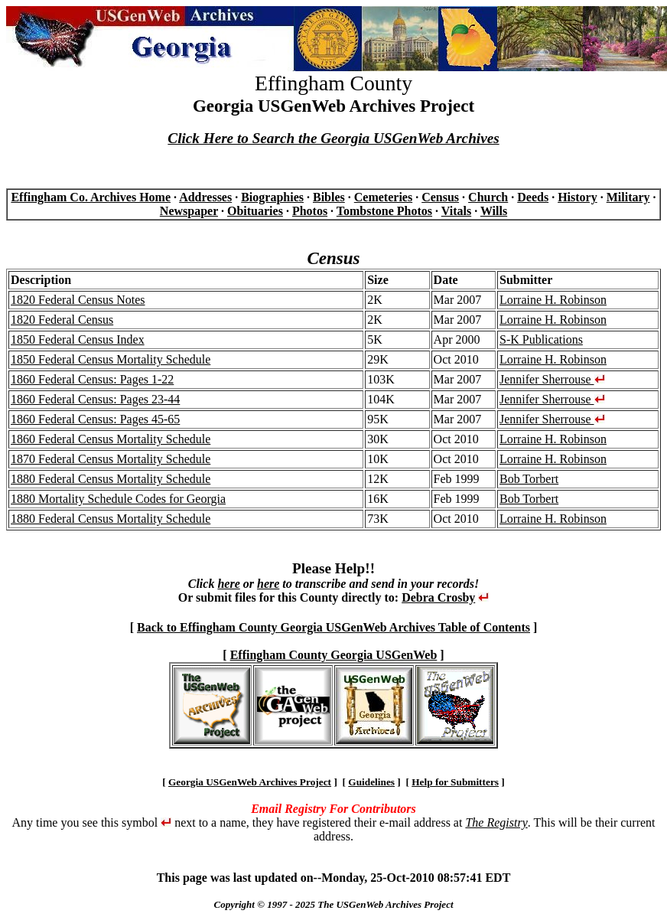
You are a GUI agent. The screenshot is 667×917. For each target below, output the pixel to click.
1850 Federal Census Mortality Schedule (110, 359)
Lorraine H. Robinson (553, 299)
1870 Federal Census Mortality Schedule (110, 458)
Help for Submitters (455, 782)
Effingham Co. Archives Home (91, 197)
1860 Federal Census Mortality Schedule (110, 438)
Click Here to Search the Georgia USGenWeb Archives (333, 138)
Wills (493, 210)
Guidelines (371, 782)
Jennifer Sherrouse (552, 379)
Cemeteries (383, 197)
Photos (309, 210)
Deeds (532, 197)
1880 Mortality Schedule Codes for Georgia (118, 498)
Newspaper (189, 210)
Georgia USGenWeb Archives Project (249, 782)
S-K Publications (541, 339)
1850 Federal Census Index (78, 339)
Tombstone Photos (384, 210)
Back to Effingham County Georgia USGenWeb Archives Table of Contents (333, 627)
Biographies (272, 197)
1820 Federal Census (62, 319)
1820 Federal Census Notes (78, 299)
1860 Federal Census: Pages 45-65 (95, 419)
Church (488, 197)
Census (440, 197)
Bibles (329, 197)
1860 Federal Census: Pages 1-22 (92, 379)
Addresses (205, 197)
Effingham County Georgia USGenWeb (334, 654)
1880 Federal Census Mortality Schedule (110, 478)
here (228, 583)
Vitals (456, 210)
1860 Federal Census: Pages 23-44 (95, 399)
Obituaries (255, 210)
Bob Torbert (528, 478)
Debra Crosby (438, 597)
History (577, 197)
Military (628, 197)
